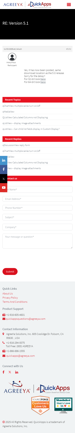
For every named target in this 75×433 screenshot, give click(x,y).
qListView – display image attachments (21, 123)
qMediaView (8, 111)
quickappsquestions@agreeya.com (25, 319)
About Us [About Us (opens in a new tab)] (7, 293)
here (43, 79)
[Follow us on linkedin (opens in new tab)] (18, 373)
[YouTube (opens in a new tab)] (3, 187)
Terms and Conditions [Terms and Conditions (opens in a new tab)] (14, 302)
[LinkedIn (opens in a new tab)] (3, 160)
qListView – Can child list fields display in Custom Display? (31, 128)
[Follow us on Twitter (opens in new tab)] (11, 373)
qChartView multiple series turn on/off (21, 105)
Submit (10, 271)
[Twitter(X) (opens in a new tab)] (3, 178)
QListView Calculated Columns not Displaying (25, 117)
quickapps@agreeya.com (20, 356)
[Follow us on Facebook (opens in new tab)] (5, 373)
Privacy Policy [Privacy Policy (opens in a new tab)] (10, 297)
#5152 (68, 49)
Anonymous (11, 62)
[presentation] (23, 257)
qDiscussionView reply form (16, 145)
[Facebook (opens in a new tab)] (3, 169)
